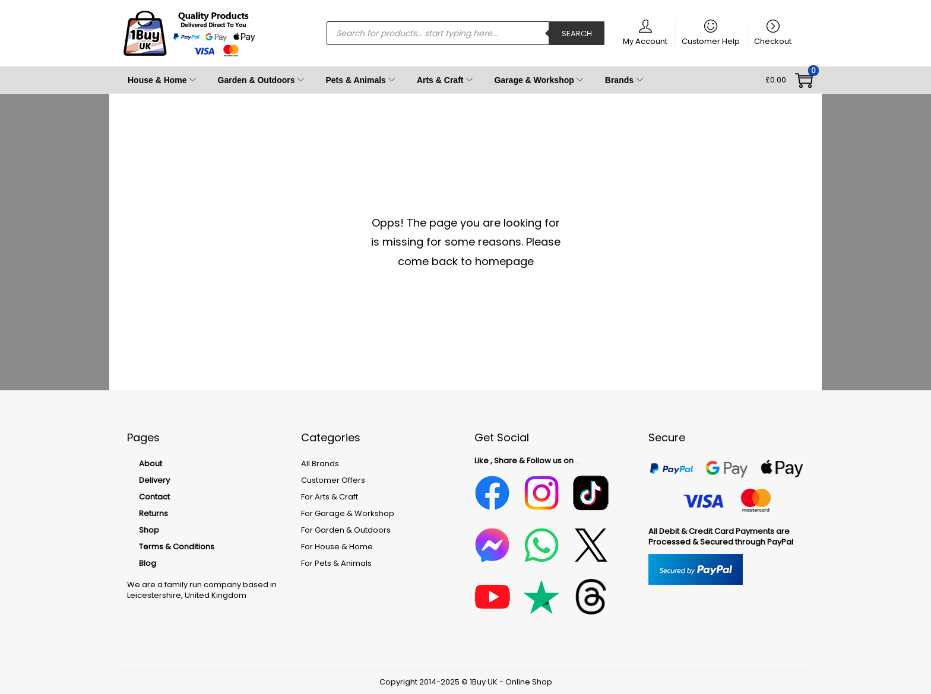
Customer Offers (333, 480)
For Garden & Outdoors (346, 530)
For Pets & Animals (336, 563)
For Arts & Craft (329, 496)
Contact (154, 496)
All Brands (320, 463)
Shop (149, 530)
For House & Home (337, 546)
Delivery (154, 480)
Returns (153, 513)
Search (577, 33)
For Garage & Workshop (347, 513)
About (150, 463)
